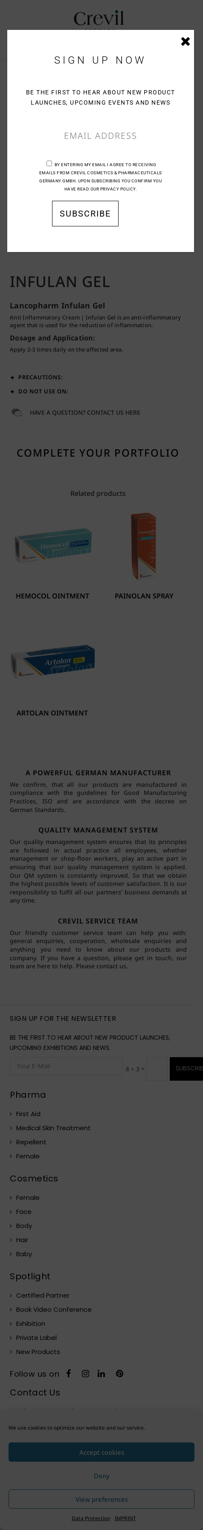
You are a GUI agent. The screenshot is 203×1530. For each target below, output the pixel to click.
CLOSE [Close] (185, 43)
